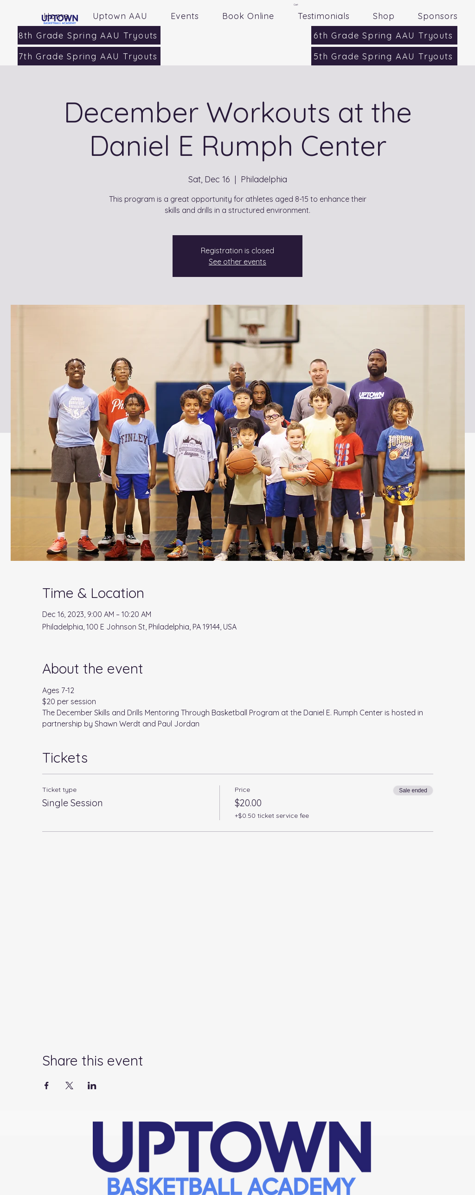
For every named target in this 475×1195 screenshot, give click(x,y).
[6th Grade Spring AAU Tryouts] (384, 35)
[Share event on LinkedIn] (92, 1085)
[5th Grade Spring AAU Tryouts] (384, 56)
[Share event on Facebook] (46, 1085)
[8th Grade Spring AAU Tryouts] (89, 35)
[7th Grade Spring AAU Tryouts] (89, 56)
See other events (237, 261)
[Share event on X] (69, 1085)
